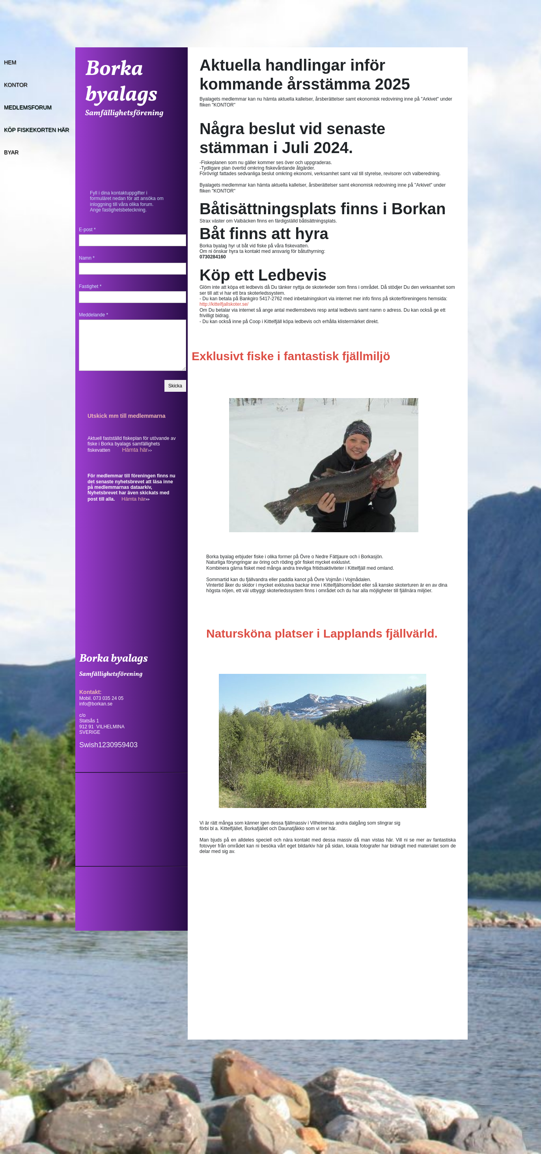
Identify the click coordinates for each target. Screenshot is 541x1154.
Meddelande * (93, 315)
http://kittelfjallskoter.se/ (224, 304)
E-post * (87, 229)
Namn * (87, 258)
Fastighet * (90, 286)
